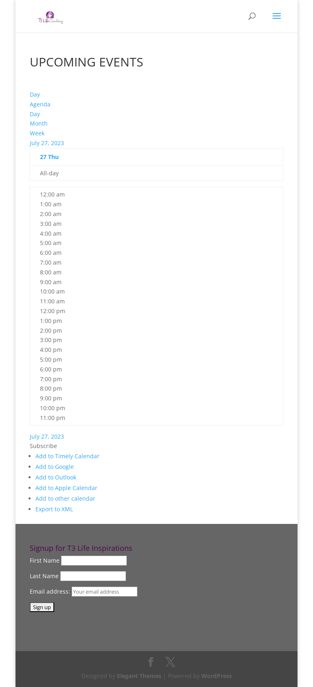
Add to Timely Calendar (67, 456)
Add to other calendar (65, 498)
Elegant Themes (139, 676)
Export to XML (54, 509)
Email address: (51, 591)
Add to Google (54, 467)
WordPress (216, 676)
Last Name (44, 576)
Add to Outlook (55, 477)
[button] (43, 446)
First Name (45, 560)
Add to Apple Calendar (66, 488)
